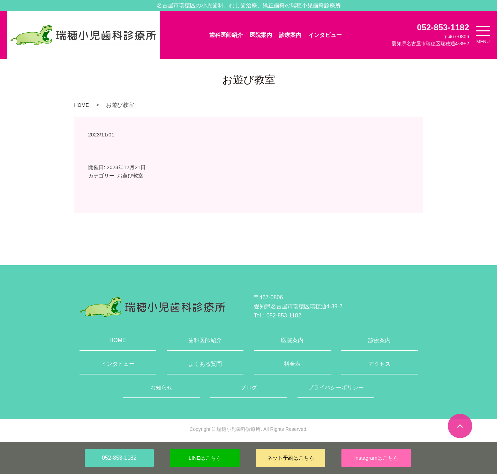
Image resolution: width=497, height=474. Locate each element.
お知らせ (161, 387)
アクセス (379, 364)
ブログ (248, 387)
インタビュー (325, 35)
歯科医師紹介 (226, 35)
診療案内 (290, 35)
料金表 (292, 364)
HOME (81, 105)
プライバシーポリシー (336, 387)
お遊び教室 (130, 176)
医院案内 (261, 35)
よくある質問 (205, 364)
